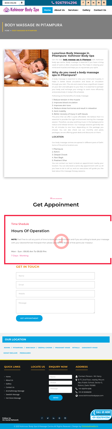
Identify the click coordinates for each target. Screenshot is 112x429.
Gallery (86, 10)
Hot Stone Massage (13, 398)
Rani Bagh (30, 348)
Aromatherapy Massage (15, 391)
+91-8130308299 (84, 392)
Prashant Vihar (62, 348)
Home (47, 10)
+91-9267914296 (84, 388)
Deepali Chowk (45, 348)
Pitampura (18, 348)
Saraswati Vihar (89, 348)
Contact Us (100, 10)
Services (73, 10)
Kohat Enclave (10, 353)
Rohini (7, 348)
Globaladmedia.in (90, 426)
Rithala (76, 348)
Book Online (10, 3)
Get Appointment (29, 318)
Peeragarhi (25, 353)
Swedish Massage (12, 394)
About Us (59, 10)
